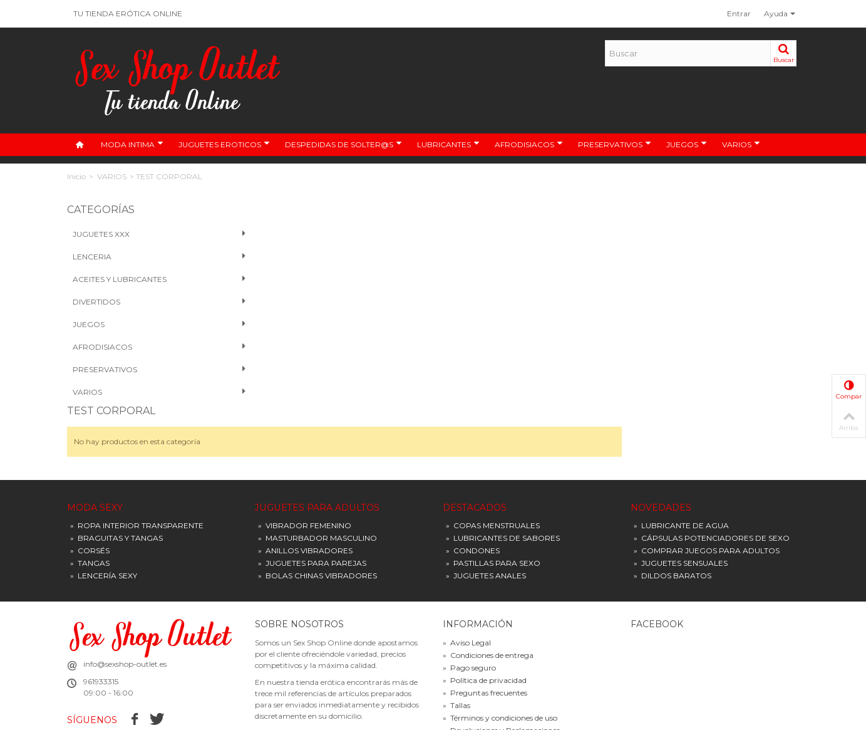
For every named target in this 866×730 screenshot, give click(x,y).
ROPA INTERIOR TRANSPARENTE (137, 465)
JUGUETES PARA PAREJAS (312, 503)
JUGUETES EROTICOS (224, 144)
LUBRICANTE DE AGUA (681, 465)
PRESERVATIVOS (614, 144)
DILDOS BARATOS (672, 515)
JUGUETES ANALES (486, 515)
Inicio (76, 176)
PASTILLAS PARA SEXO (493, 503)
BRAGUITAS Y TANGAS (116, 477)
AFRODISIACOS (529, 144)
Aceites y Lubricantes (151, 279)
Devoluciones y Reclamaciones (501, 670)
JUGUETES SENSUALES (681, 503)
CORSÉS (90, 490)
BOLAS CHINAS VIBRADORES (317, 515)
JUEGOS (686, 144)
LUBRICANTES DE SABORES (503, 477)
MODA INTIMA (132, 144)
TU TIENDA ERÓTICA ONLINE (127, 13)
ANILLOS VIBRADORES (305, 490)
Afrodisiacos (151, 347)
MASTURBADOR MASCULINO (317, 477)
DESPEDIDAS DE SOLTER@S (343, 144)
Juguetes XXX (151, 234)
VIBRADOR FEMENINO (304, 465)
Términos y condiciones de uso (500, 657)
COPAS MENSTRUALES (493, 465)
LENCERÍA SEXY (103, 515)
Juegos (151, 325)
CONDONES (473, 490)
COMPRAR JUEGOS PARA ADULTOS (707, 490)
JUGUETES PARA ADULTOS (317, 447)
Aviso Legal (467, 582)
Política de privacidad (485, 620)
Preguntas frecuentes (485, 632)
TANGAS (90, 503)
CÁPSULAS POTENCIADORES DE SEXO (712, 477)
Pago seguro (469, 607)
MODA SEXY (95, 447)
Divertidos (151, 302)
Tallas (456, 645)
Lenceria (151, 257)
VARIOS (741, 144)
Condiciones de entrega (488, 595)
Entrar (739, 13)
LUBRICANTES (448, 144)
